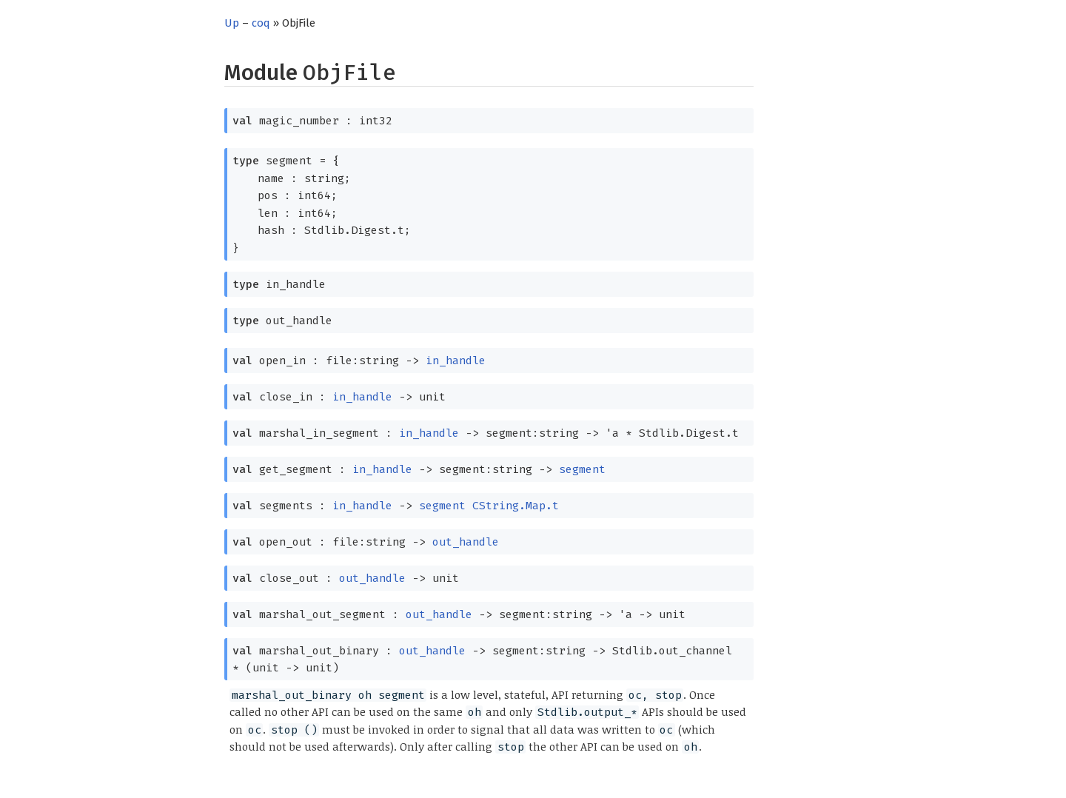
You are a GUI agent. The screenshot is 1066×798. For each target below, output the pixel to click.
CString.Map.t (515, 505)
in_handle (456, 360)
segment (582, 469)
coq (261, 23)
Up (231, 23)
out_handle (465, 542)
